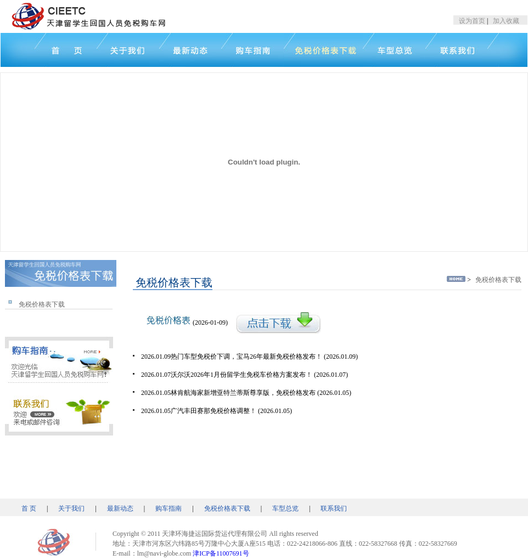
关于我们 (128, 50)
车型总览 (285, 508)
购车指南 (168, 508)
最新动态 (120, 508)
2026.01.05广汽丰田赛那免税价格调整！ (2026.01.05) (216, 411)
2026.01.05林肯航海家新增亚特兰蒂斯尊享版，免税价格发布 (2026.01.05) (246, 393)
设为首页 (472, 21)
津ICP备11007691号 (221, 553)
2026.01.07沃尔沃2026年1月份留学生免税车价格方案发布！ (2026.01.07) (244, 374)
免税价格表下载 (42, 304)
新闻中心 (190, 50)
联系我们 (334, 508)
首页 (49, 50)
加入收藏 (506, 21)
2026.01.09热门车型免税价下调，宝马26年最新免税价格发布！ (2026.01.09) (249, 356)
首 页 (28, 508)
